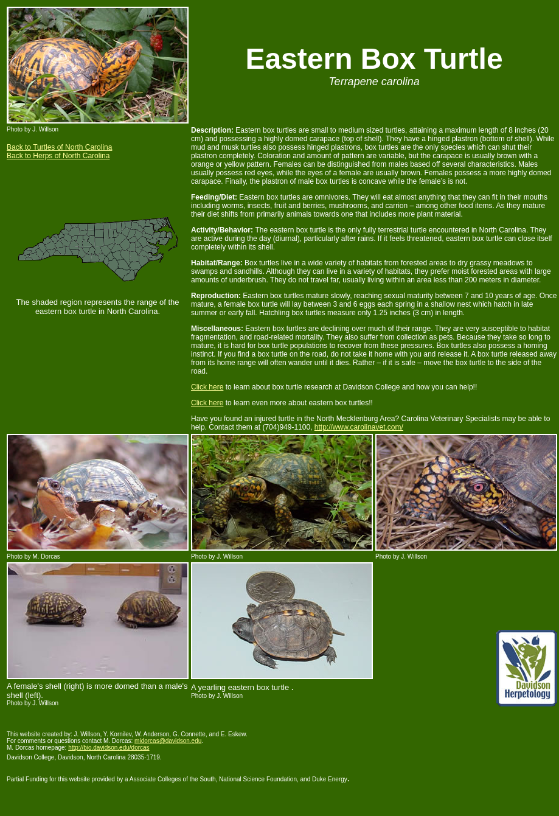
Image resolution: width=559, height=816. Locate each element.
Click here (207, 387)
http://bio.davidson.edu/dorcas (108, 747)
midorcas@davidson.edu (167, 741)
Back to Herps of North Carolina (58, 156)
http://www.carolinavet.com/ (358, 427)
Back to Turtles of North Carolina (59, 147)
